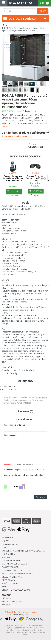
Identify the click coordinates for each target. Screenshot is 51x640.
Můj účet (6, 598)
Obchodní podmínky (11, 561)
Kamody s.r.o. (22, 615)
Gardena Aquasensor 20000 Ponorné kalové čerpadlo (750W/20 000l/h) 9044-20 (13, 179)
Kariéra (5, 541)
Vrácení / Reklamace (12, 577)
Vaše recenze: (10, 435)
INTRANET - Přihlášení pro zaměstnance (21, 612)
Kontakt (6, 557)
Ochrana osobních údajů (14, 564)
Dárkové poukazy (10, 567)
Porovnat (13, 195)
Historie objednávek (12, 601)
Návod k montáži (9, 386)
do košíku (13, 191)
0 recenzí (18, 111)
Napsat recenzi (30, 111)
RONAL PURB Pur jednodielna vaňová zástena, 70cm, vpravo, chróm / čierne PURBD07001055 (25, 400)
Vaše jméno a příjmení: (14, 425)
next (44, 178)
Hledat (42, 11)
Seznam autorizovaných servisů (17, 574)
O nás (4, 547)
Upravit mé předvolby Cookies (16, 590)
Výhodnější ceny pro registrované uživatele (23, 551)
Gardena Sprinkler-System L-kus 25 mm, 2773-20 (35, 178)
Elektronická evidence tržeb (16, 570)
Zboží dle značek (10, 583)
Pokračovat (40, 497)
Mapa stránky (8, 580)
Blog (4, 587)
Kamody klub (8, 554)
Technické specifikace (11, 389)
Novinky (6, 605)
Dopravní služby (10, 544)
